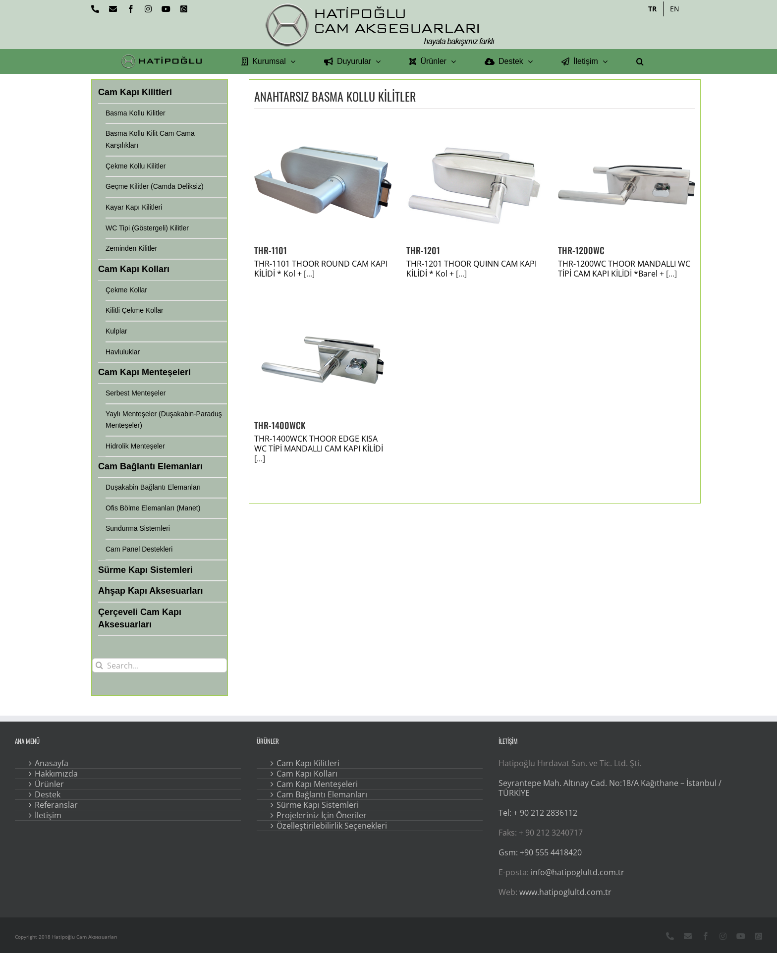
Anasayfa (51, 763)
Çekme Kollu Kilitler (136, 166)
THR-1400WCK (280, 425)
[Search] (99, 665)
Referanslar (56, 805)
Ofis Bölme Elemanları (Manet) (153, 508)
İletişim (48, 815)
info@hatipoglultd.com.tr (577, 872)
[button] (640, 61)
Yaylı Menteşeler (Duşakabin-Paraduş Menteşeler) (164, 420)
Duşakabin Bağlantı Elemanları (153, 487)
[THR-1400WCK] (322, 359)
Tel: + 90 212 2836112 (538, 812)
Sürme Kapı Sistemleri (318, 805)
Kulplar (116, 331)
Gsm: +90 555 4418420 (540, 852)
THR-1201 (423, 250)
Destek (47, 794)
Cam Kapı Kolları (307, 774)
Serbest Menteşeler (136, 393)
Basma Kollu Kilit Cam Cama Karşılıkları (150, 139)
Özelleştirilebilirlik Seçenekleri (332, 826)
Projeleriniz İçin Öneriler (322, 815)
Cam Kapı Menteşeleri (317, 784)
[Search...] (159, 665)
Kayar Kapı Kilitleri (134, 207)
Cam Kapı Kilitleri (308, 763)
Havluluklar (123, 352)
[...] (309, 273)
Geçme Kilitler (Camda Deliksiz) (155, 186)
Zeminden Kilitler (131, 248)
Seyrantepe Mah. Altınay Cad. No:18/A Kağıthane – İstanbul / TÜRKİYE (610, 788)
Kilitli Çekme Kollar (135, 310)
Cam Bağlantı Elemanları (322, 794)
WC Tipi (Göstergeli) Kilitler (147, 228)
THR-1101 (270, 250)
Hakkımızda (56, 774)
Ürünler (49, 784)
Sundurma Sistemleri (138, 528)
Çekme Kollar (126, 290)
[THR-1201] (475, 184)
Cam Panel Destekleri (139, 549)
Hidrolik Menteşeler (135, 446)
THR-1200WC (581, 250)
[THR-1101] (322, 184)
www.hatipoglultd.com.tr (565, 892)
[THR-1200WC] (626, 184)
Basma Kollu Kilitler (136, 113)
